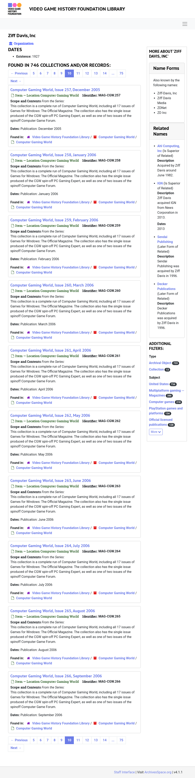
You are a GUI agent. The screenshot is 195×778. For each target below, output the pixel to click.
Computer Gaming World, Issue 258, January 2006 (53, 154)
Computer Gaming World (117, 137)
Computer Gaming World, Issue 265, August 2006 (52, 610)
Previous (19, 73)
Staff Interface (124, 772)
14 (104, 73)
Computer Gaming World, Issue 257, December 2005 (55, 89)
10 (69, 73)
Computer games (162, 402)
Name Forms (166, 68)
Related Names (161, 131)
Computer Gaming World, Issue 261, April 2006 (50, 350)
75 (121, 73)
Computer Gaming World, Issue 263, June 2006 (50, 480)
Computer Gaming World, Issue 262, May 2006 (50, 415)
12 (87, 73)
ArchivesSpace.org (157, 772)
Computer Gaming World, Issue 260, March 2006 (52, 285)
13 (96, 73)
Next (16, 81)
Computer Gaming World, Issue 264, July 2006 (50, 545)
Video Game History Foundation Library (77, 9)
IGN (160, 183)
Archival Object (160, 363)
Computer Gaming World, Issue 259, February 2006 (54, 220)
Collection (157, 369)
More (156, 431)
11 (78, 73)
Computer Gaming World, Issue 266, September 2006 (56, 676)
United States (159, 384)
